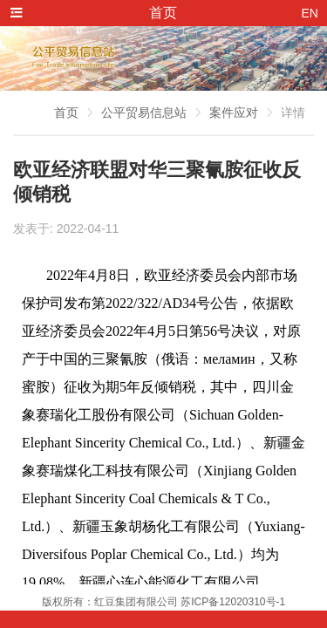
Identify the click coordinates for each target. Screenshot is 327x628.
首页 (66, 112)
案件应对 (233, 112)
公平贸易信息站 (144, 112)
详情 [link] (293, 112)
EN (310, 13)
